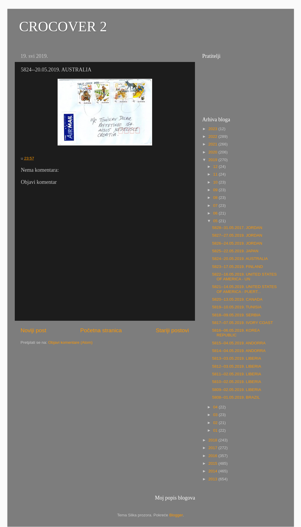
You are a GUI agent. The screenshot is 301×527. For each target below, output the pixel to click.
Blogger (176, 515)
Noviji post (33, 330)
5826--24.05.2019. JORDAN (237, 243)
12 (216, 166)
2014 (213, 471)
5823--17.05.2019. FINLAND (237, 266)
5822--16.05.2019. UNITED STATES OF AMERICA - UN (244, 276)
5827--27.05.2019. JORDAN (237, 235)
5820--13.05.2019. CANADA (237, 299)
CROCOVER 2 (63, 26)
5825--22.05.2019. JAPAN (235, 251)
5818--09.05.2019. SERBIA (236, 315)
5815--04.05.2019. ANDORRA (239, 343)
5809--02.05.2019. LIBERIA (236, 389)
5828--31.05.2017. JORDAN (237, 227)
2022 (213, 136)
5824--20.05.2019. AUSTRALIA (240, 258)
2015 (213, 463)
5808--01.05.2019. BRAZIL (236, 397)
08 (216, 197)
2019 (213, 160)
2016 (213, 456)
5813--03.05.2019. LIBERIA (236, 358)
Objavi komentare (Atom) (70, 342)
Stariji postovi (172, 330)
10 (216, 182)
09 (216, 190)
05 (216, 221)
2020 (213, 152)
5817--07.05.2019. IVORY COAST (242, 322)
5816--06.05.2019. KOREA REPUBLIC (236, 332)
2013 (213, 479)
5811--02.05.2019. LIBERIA (236, 374)
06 (216, 213)
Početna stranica (101, 330)
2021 (213, 144)
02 (216, 422)
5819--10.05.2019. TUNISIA (236, 307)
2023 (213, 129)
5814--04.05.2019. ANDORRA (239, 350)
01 (216, 430)
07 (216, 205)
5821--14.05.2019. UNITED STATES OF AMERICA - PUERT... (244, 289)
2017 (213, 448)
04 (216, 407)
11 (216, 174)
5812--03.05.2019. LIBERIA (236, 366)
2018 (213, 440)
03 (216, 415)
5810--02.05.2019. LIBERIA (236, 381)
